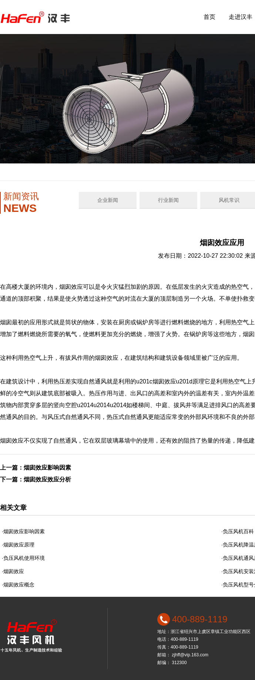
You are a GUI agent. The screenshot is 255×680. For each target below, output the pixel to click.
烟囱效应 (13, 571)
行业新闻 (168, 200)
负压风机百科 (238, 531)
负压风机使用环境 (24, 558)
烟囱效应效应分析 (47, 479)
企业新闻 (107, 200)
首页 (209, 17)
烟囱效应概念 (18, 585)
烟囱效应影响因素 (47, 467)
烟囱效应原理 (18, 545)
